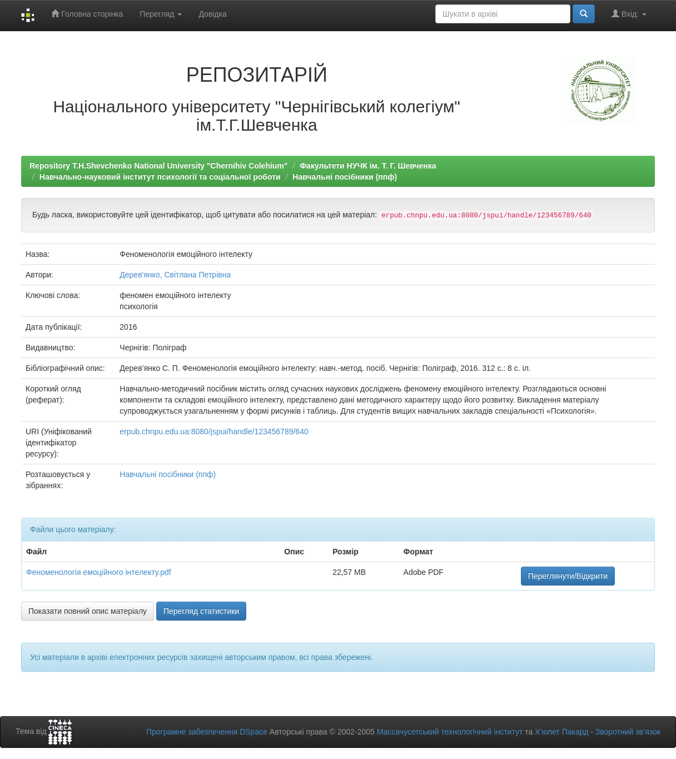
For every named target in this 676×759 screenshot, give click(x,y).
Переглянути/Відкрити (568, 576)
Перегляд (161, 13)
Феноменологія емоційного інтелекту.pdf (98, 572)
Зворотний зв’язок (627, 731)
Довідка (212, 13)
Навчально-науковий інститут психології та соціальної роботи (160, 176)
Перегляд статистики (201, 611)
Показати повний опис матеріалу (87, 611)
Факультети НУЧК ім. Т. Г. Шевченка (368, 165)
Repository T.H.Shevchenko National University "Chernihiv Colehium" (158, 165)
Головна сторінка (87, 13)
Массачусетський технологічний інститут (450, 731)
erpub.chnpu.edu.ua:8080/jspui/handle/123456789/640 (214, 431)
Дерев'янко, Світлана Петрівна (175, 274)
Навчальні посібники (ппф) (344, 176)
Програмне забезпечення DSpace (206, 731)
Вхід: (629, 13)
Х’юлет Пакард (561, 731)
